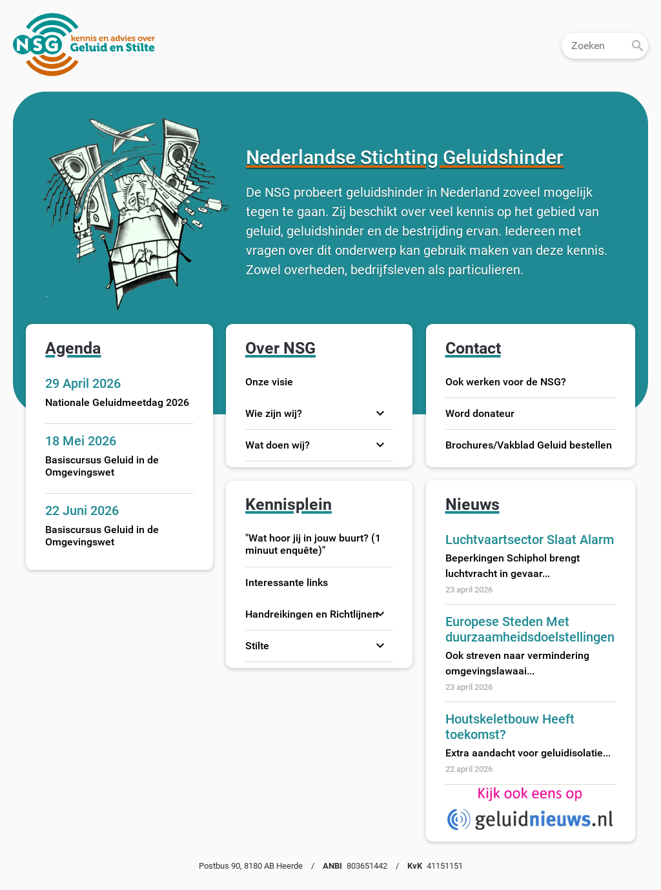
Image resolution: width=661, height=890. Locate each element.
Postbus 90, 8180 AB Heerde (251, 866)
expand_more (380, 413)
